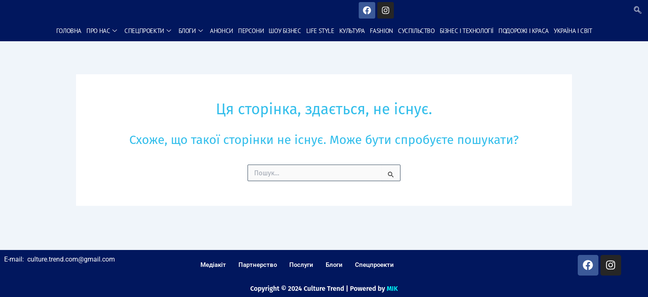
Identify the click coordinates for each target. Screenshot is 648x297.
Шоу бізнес (285, 31)
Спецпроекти (148, 31)
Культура (351, 31)
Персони (251, 31)
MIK (392, 288)
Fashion (381, 31)
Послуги (301, 265)
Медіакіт (213, 265)
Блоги (191, 31)
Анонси (221, 31)
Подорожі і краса (523, 31)
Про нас (102, 31)
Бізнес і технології (466, 31)
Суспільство (416, 31)
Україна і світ (572, 31)
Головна (69, 31)
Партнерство (257, 265)
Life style (320, 31)
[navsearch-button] (637, 10)
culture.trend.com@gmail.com (71, 259)
